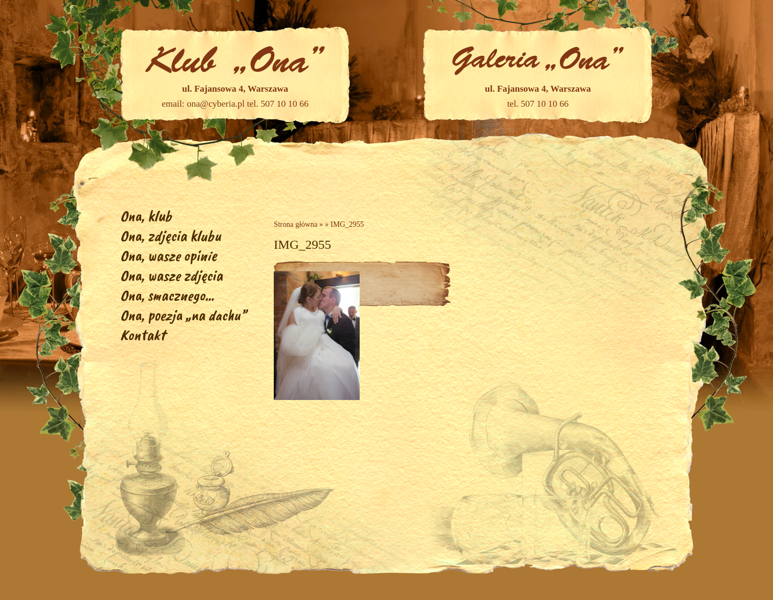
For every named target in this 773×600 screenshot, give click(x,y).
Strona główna (295, 224)
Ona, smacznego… (167, 295)
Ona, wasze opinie (168, 255)
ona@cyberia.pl (216, 104)
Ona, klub (146, 216)
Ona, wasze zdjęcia (171, 275)
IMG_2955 (347, 224)
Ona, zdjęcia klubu (170, 236)
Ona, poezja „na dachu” (183, 315)
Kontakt (142, 335)
